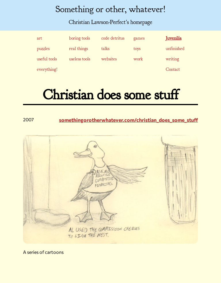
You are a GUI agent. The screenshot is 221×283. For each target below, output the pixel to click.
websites (109, 59)
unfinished (175, 48)
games (139, 38)
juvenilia (174, 38)
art (39, 38)
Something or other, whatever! (111, 9)
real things (78, 48)
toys (137, 48)
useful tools (47, 59)
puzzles (43, 48)
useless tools (79, 59)
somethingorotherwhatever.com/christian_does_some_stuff (128, 120)
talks (105, 48)
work (138, 59)
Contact (173, 69)
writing (172, 59)
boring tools (79, 38)
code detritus (112, 38)
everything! (47, 69)
